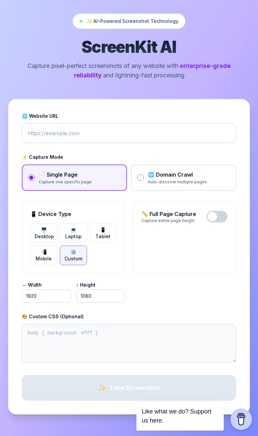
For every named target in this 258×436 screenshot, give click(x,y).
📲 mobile (44, 255)
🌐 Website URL (40, 116)
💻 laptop (73, 233)
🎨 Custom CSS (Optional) (53, 316)
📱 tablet (103, 233)
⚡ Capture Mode (42, 157)
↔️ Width (32, 285)
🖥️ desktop (44, 233)
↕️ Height (85, 285)
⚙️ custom (73, 255)
